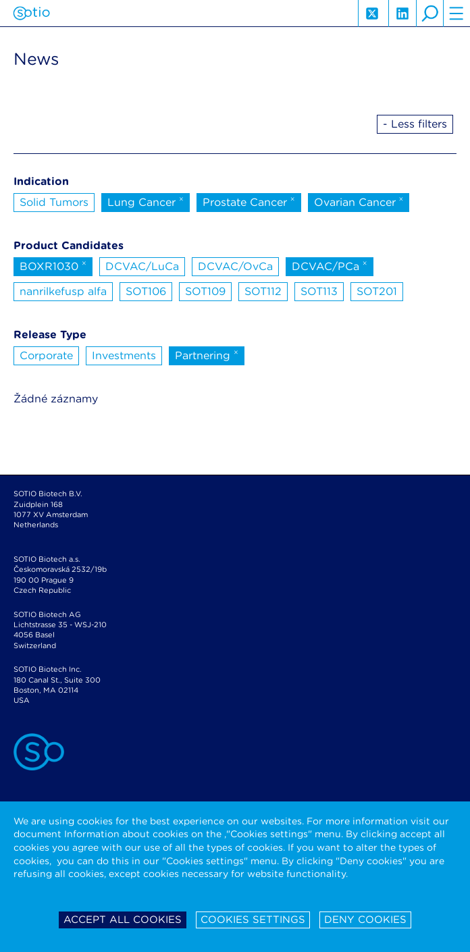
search (429, 13)
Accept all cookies (122, 920)
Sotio (31, 13)
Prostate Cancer (249, 201)
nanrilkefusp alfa (63, 291)
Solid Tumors (54, 202)
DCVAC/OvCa (235, 266)
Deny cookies (365, 920)
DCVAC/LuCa (142, 266)
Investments (124, 355)
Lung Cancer (145, 201)
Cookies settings (253, 920)
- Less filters (415, 123)
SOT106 (146, 291)
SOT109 (205, 291)
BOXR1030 (53, 265)
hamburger (456, 13)
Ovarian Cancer (359, 201)
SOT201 (377, 291)
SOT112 (263, 291)
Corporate (46, 355)
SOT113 (319, 291)
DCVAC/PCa (329, 265)
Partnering (206, 354)
